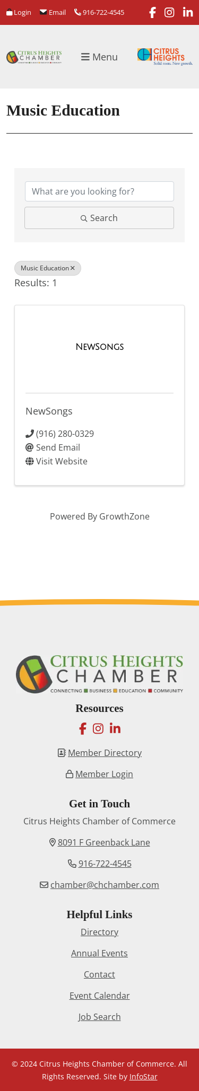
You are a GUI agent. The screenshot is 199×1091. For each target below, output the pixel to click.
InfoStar (143, 1076)
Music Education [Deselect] (48, 267)
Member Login (104, 774)
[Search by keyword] (99, 191)
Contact (99, 974)
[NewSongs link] (99, 347)
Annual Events (99, 953)
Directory (99, 932)
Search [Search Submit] (99, 218)
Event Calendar (100, 995)
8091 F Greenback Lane (104, 842)
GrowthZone (124, 516)
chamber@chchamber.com (104, 885)
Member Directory (105, 753)
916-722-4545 (99, 12)
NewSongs (49, 410)
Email (52, 12)
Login (18, 12)
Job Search (100, 1017)
